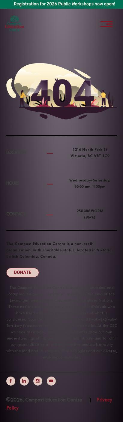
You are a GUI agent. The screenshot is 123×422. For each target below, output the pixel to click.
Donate (23, 272)
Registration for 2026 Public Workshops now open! (64, 4)
